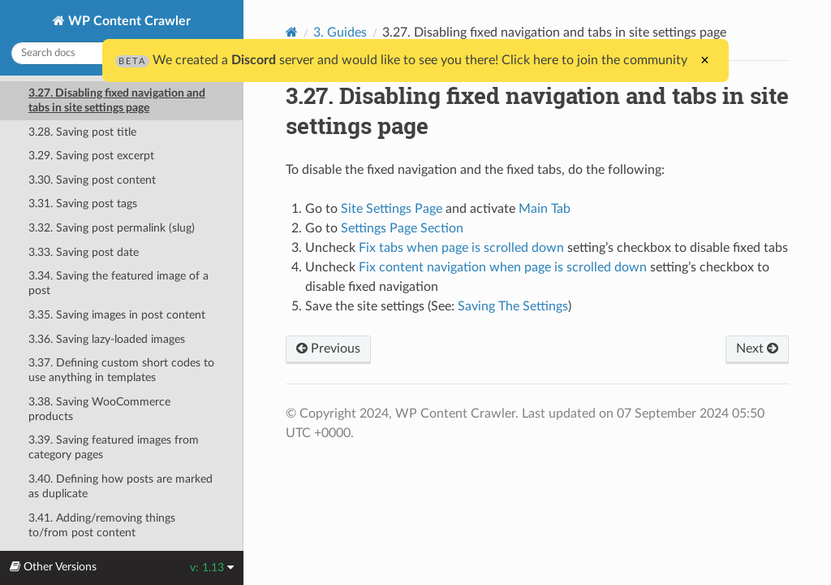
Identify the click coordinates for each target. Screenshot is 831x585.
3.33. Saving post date (83, 252)
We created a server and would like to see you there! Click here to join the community (401, 60)
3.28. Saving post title (82, 132)
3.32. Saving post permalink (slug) (111, 228)
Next (757, 348)
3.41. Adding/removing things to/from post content (101, 525)
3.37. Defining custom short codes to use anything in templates (121, 370)
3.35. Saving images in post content (116, 315)
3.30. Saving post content (92, 180)
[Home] (292, 32)
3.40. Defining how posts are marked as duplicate (120, 486)
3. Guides (340, 32)
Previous (328, 348)
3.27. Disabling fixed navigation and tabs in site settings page (116, 100)
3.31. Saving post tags (82, 203)
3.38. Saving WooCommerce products (99, 409)
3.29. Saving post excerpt (91, 156)
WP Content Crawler (128, 21)
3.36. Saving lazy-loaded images (106, 339)
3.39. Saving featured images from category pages (113, 447)
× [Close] (704, 60)
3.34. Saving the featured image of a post (118, 283)
